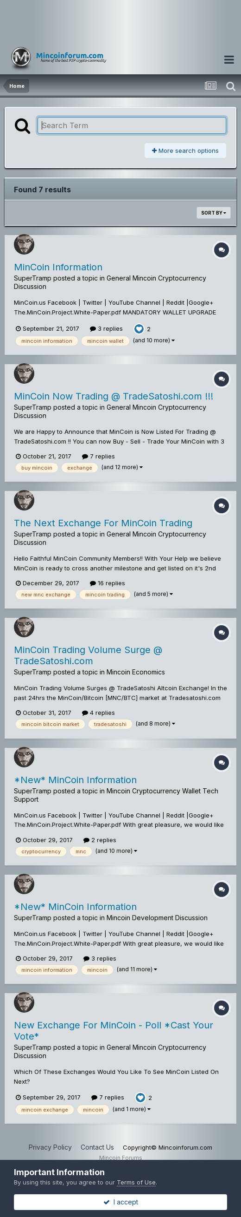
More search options (185, 150)
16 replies (107, 583)
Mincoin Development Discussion (157, 918)
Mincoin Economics (136, 672)
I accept (120, 1202)
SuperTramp (32, 278)
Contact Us (97, 1147)
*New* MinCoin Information (75, 779)
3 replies (106, 328)
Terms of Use (136, 1182)
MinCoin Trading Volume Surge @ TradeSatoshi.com (88, 655)
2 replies (99, 840)
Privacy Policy (50, 1147)
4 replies (98, 712)
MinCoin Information (58, 267)
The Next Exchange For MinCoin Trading (103, 523)
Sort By (213, 213)
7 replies (98, 456)
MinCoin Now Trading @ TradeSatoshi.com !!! (113, 396)
